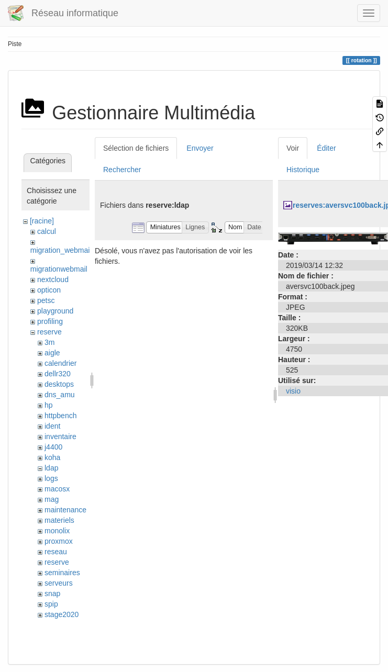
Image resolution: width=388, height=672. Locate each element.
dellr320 (58, 373)
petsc (45, 300)
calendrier (60, 363)
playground (55, 311)
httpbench (61, 415)
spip (51, 604)
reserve (49, 332)
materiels (59, 520)
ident (52, 426)
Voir (292, 148)
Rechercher (122, 169)
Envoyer (199, 148)
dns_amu (60, 394)
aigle (52, 353)
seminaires (62, 572)
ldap (51, 468)
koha (52, 457)
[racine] (42, 221)
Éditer (326, 148)
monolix (57, 531)
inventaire (60, 436)
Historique (302, 169)
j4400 (53, 447)
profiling (50, 321)
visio (293, 391)
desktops (59, 384)
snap (52, 593)
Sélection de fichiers (136, 148)
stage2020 (62, 614)
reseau (56, 551)
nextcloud (53, 279)
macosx (57, 489)
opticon (49, 290)
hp (49, 405)
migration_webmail (61, 250)
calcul (46, 231)
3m (49, 342)
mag (52, 499)
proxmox (59, 541)
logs (51, 478)
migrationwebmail (58, 269)
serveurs (59, 583)
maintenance (65, 510)
